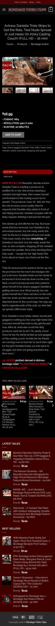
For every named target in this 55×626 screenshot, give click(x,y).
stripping (31, 151)
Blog (31, 2)
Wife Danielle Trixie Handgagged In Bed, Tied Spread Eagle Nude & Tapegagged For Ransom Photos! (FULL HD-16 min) (9, 415)
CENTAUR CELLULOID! (14, 367)
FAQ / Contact (21, 2)
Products (22, 44)
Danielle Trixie (28, 147)
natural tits (21, 151)
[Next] (51, 99)
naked (13, 151)
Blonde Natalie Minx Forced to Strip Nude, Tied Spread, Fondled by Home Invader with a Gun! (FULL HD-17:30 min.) (37, 414)
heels (49, 147)
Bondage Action (40, 44)
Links (38, 2)
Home (9, 44)
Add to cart (13, 134)
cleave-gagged (14, 147)
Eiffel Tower (40, 147)
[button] (4, 9)
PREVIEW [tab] (8, 176)
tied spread (41, 151)
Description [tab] (10, 172)
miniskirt (6, 151)
